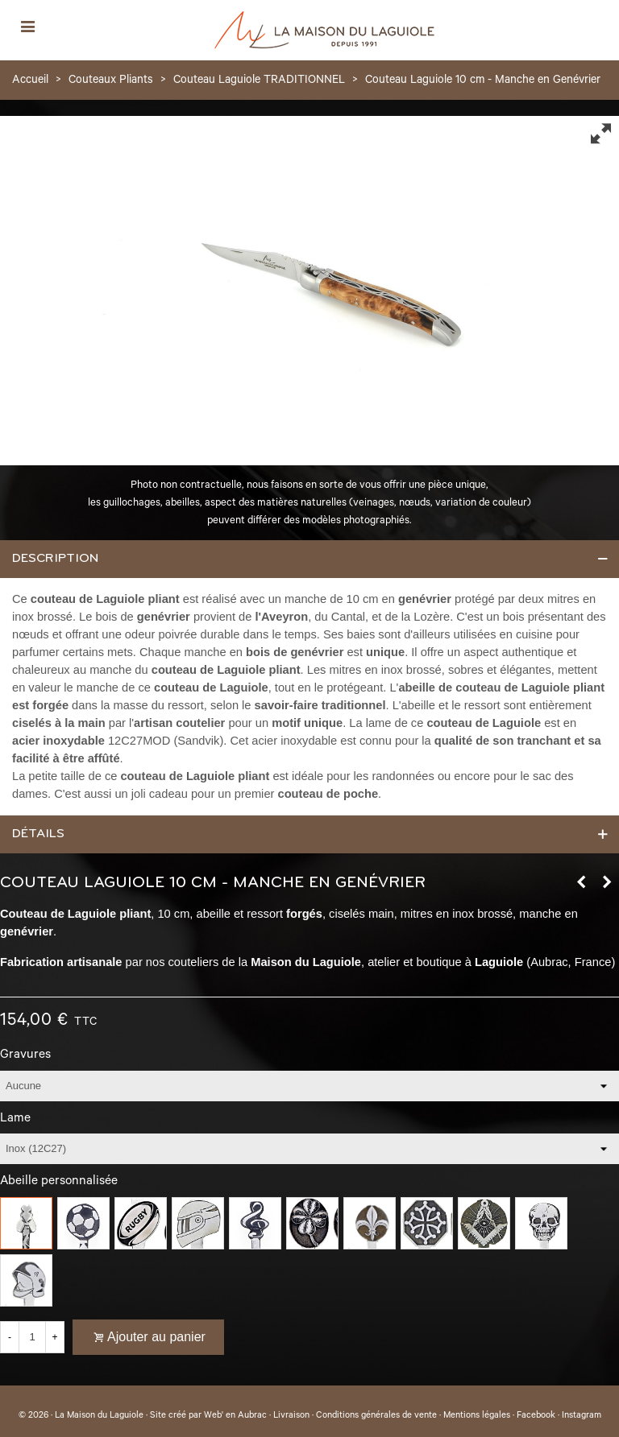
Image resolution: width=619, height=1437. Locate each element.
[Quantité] (32, 1337)
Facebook (536, 1416)
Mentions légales (476, 1416)
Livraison (291, 1416)
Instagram (581, 1416)
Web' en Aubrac (235, 1416)
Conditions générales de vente (376, 1416)
